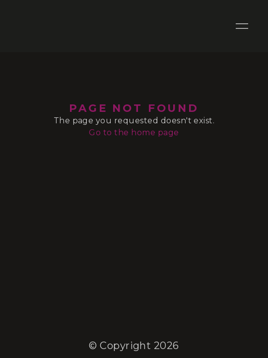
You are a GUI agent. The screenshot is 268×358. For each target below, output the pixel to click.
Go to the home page (134, 132)
